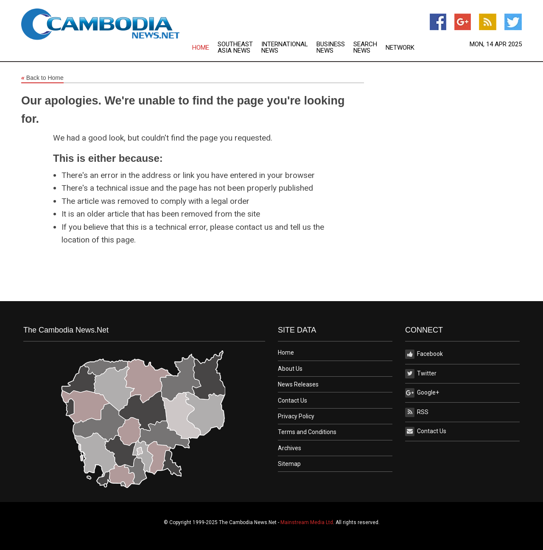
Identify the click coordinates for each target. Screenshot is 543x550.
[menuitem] (205, 47)
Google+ (422, 393)
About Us (290, 368)
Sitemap (289, 463)
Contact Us (292, 400)
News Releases (298, 384)
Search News (365, 47)
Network (400, 48)
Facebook (424, 354)
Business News (330, 47)
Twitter (421, 373)
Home (200, 48)
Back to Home (42, 78)
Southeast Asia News (235, 47)
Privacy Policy (296, 416)
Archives (289, 448)
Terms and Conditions (307, 432)
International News (284, 47)
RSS (416, 412)
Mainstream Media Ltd (306, 522)
